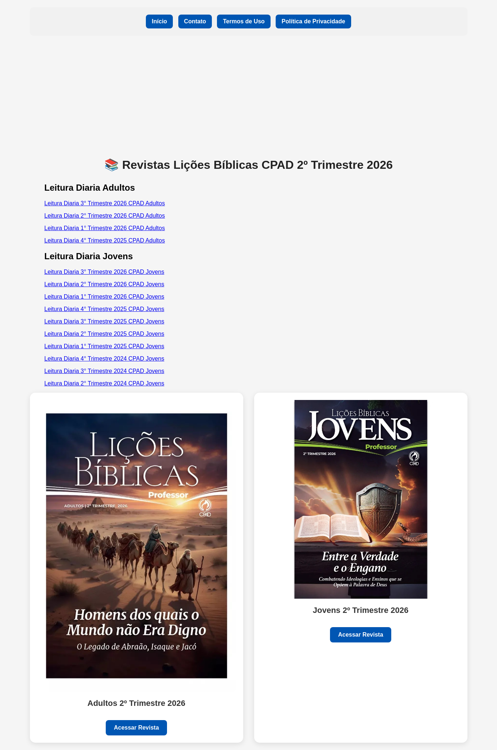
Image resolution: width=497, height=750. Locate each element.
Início (159, 21)
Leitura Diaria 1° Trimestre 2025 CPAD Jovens (104, 346)
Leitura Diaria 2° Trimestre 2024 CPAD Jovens (104, 383)
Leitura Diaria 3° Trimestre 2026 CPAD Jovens (104, 272)
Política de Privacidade (313, 21)
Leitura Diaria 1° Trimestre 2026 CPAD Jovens (104, 297)
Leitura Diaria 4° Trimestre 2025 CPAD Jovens (104, 309)
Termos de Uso (243, 21)
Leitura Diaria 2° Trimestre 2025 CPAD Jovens (104, 334)
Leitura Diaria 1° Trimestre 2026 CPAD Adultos (104, 228)
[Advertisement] (248, 96)
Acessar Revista (136, 727)
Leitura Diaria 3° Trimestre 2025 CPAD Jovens (104, 321)
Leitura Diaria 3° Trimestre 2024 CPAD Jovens (104, 371)
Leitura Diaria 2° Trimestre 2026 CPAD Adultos (104, 216)
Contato (195, 21)
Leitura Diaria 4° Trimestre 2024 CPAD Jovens (104, 358)
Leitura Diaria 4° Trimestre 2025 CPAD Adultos (104, 240)
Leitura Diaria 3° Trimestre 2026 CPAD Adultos (104, 203)
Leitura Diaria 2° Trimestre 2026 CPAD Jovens (104, 284)
